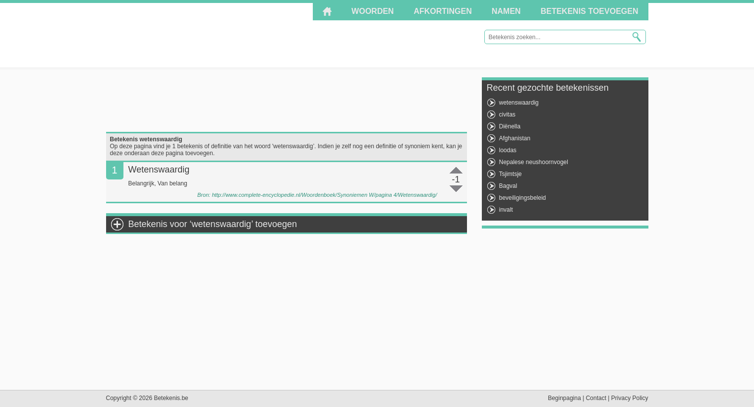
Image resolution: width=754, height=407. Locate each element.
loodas (508, 150)
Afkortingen (442, 11)
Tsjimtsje (510, 174)
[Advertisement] (286, 99)
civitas (507, 114)
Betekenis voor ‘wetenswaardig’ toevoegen (212, 224)
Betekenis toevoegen (589, 11)
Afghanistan (514, 138)
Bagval (508, 185)
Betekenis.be (195, 35)
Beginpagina (564, 398)
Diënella (510, 126)
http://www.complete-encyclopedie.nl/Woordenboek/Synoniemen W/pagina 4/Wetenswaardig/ (324, 195)
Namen (506, 11)
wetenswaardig (519, 102)
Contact (596, 398)
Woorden (372, 11)
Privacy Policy (629, 398)
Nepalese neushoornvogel (533, 162)
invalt (506, 209)
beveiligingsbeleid (522, 197)
